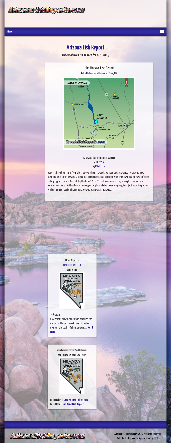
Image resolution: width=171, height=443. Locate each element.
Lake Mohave (87, 73)
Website (100, 166)
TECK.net (157, 438)
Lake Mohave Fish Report (76, 400)
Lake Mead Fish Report (72, 404)
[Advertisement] (124, 14)
